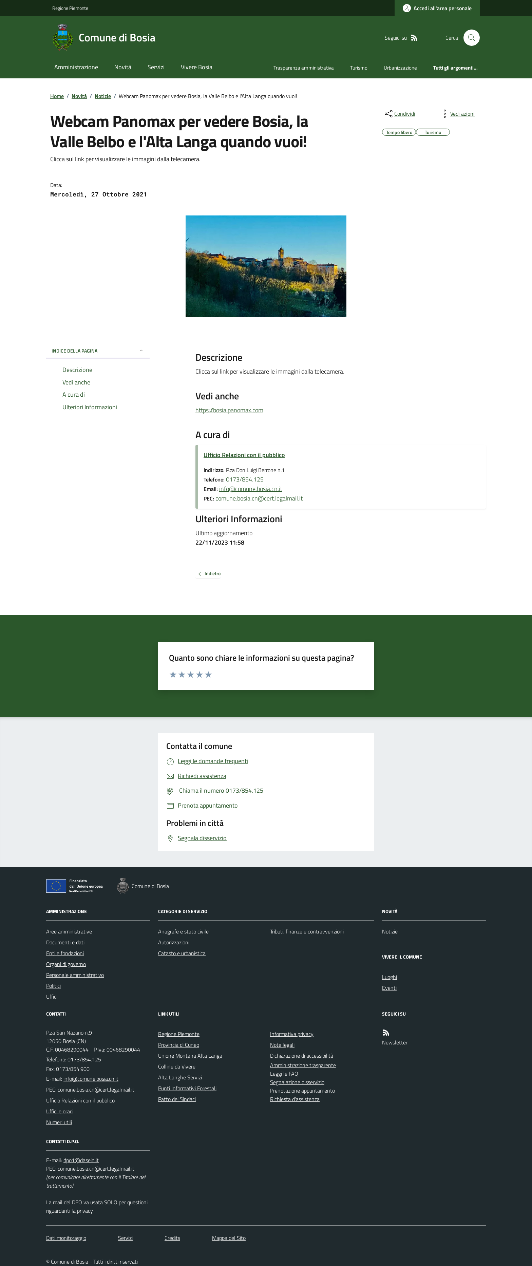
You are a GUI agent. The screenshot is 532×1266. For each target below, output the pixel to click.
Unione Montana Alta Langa (190, 1056)
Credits (172, 1238)
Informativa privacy (292, 1034)
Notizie (103, 96)
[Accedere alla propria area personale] (437, 8)
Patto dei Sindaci (177, 1099)
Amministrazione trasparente (303, 1065)
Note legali (282, 1045)
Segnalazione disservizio (297, 1082)
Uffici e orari (59, 1111)
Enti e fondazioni (65, 953)
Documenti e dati (65, 942)
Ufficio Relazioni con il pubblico (244, 454)
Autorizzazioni (173, 942)
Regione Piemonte (70, 8)
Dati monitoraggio (66, 1238)
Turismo (358, 68)
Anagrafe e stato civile (183, 931)
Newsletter (394, 1042)
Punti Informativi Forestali (187, 1088)
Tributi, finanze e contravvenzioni (307, 931)
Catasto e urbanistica (182, 953)
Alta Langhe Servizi (180, 1077)
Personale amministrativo (75, 975)
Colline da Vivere (176, 1066)
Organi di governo (66, 964)
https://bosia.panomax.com (229, 408)
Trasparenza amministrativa (303, 68)
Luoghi (389, 977)
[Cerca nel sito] (469, 38)
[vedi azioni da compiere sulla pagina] (457, 113)
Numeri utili (59, 1122)
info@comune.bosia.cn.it (250, 488)
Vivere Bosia (196, 67)
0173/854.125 (245, 479)
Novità (122, 67)
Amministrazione (76, 67)
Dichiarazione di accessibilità (301, 1056)
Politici (53, 986)
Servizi (156, 67)
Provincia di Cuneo (178, 1045)
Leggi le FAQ (284, 1074)
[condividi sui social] (399, 113)
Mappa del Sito (229, 1238)
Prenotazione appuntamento (302, 1091)
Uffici (51, 997)
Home (57, 96)
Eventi (389, 988)
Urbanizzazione (400, 68)
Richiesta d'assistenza (295, 1099)
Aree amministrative (69, 931)
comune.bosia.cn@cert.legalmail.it (259, 498)
